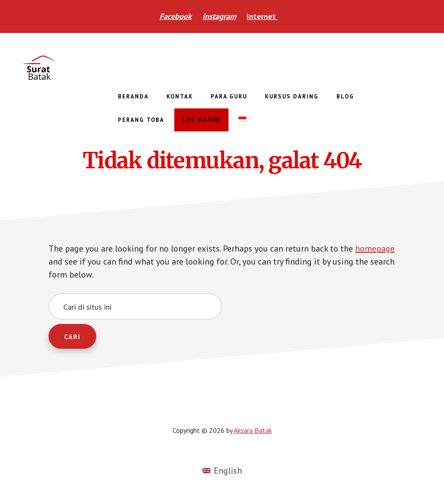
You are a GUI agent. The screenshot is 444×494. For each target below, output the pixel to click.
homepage (375, 248)
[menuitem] (242, 119)
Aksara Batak (87, 67)
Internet (262, 16)
